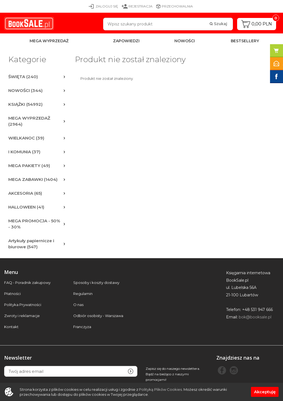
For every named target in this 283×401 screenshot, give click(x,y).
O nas (78, 305)
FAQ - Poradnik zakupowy (27, 283)
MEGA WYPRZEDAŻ (49, 40)
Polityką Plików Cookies (160, 389)
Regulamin (83, 294)
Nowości (184, 40)
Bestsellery (245, 40)
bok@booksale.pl (255, 317)
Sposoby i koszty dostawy (96, 283)
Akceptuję (265, 391)
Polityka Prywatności (22, 305)
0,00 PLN (261, 24)
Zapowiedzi (126, 40)
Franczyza (82, 327)
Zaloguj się (107, 6)
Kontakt (11, 327)
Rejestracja (141, 6)
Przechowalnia (177, 6)
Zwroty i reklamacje (22, 316)
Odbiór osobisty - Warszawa (98, 316)
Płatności (12, 294)
